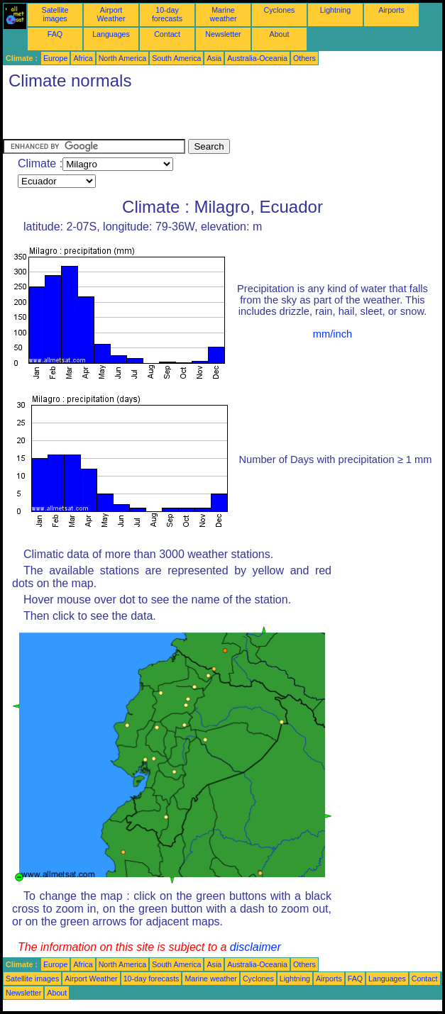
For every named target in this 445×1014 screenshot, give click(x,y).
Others (304, 58)
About (280, 34)
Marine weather (223, 14)
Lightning (335, 10)
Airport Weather (111, 14)
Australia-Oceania (257, 58)
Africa (82, 58)
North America (123, 58)
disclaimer (255, 947)
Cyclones (279, 10)
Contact (167, 34)
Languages (111, 34)
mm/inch (332, 334)
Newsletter (223, 34)
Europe (55, 58)
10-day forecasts (167, 14)
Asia (214, 58)
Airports (391, 10)
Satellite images (55, 14)
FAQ (55, 34)
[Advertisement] (169, 117)
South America (176, 58)
